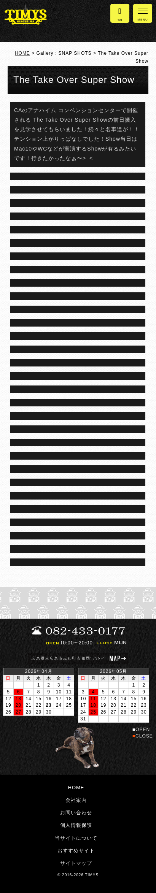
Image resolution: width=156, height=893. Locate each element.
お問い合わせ (76, 812)
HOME (22, 53)
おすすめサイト (76, 850)
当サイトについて (76, 838)
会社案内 (76, 800)
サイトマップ (76, 863)
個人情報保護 (76, 825)
